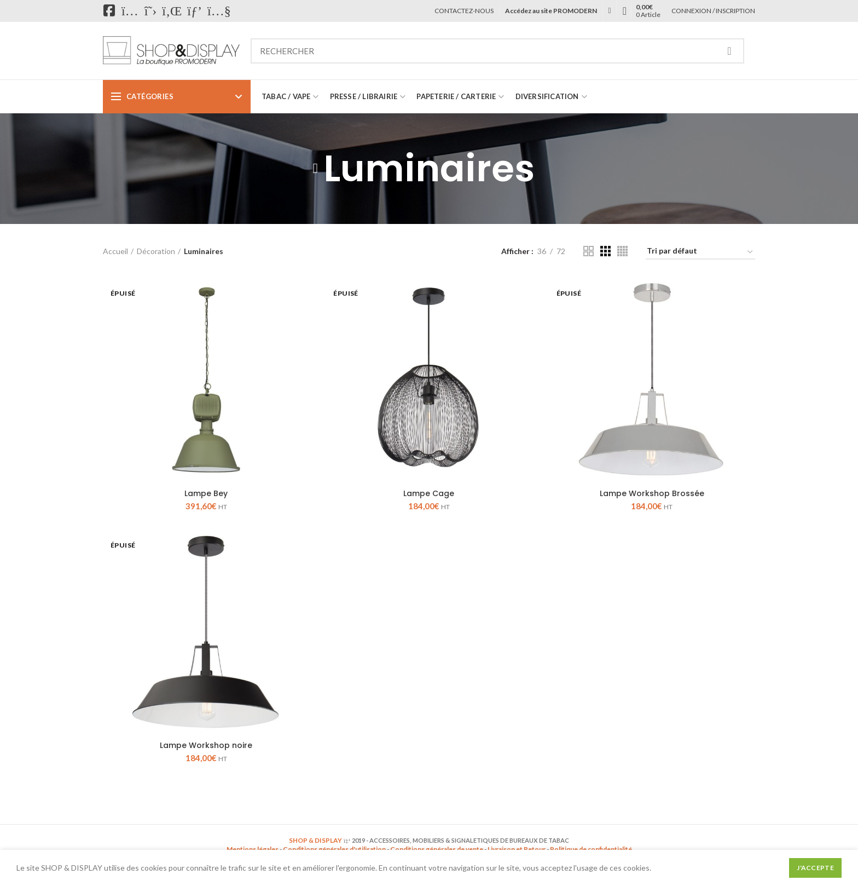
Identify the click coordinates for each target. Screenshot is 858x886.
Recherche (729, 51)
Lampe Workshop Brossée (652, 493)
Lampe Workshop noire (206, 745)
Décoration (156, 251)
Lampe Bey (206, 493)
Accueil (115, 251)
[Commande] (700, 253)
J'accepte (815, 868)
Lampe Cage (428, 493)
